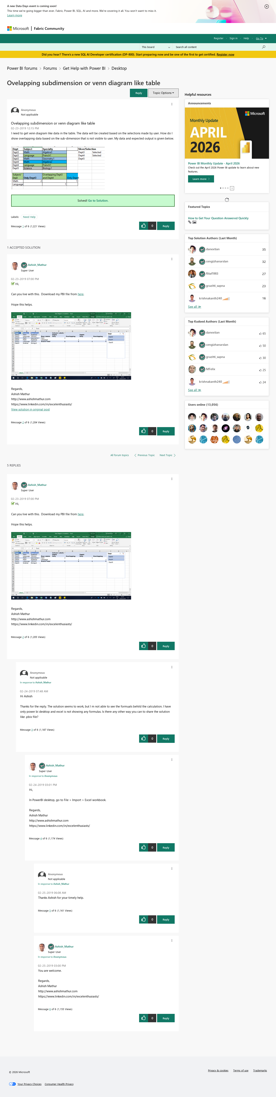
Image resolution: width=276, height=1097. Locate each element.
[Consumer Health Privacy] (59, 1084)
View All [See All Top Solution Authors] (194, 306)
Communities (125, 28)
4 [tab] (228, 188)
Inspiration (91, 28)
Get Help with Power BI (84, 68)
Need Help (29, 216)
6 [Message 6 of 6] (50, 1009)
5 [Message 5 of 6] (50, 910)
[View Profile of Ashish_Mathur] (37, 265)
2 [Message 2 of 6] (23, 422)
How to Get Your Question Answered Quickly (218, 218)
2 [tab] (223, 188)
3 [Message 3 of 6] (32, 729)
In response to (35, 682)
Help (246, 38)
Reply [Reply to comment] (166, 431)
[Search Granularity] (155, 47)
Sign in (233, 38)
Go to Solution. (98, 200)
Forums (73, 28)
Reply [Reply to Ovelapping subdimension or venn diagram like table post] (166, 226)
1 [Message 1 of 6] (23, 226)
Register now (225, 54)
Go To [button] (259, 38)
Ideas (107, 28)
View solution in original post (30, 409)
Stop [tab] (232, 188)
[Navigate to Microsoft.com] (18, 28)
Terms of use (240, 1070)
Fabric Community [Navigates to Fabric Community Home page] (49, 28)
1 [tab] (220, 188)
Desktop (119, 68)
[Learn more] (201, 178)
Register (218, 38)
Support (175, 28)
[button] (138, 93)
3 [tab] (225, 188)
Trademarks (260, 1070)
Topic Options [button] (162, 93)
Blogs (143, 28)
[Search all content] (220, 47)
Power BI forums (22, 68)
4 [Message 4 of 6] (41, 838)
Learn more (14, 15)
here (81, 294)
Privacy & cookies (218, 1070)
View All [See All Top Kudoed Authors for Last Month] (194, 390)
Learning (158, 28)
